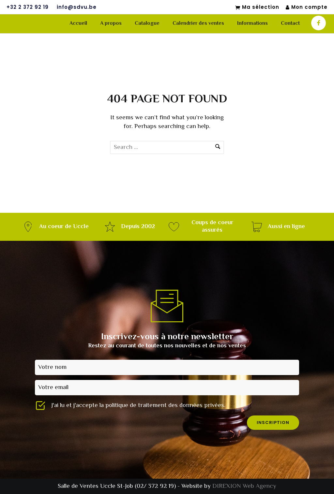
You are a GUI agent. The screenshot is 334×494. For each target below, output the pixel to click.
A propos (111, 24)
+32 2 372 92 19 (28, 7)
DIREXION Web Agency (244, 486)
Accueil (78, 24)
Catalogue (147, 24)
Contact (290, 24)
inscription (273, 422)
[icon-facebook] (318, 23)
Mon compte (306, 7)
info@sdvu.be (77, 7)
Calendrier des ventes (198, 24)
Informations (252, 24)
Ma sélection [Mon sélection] (257, 7)
